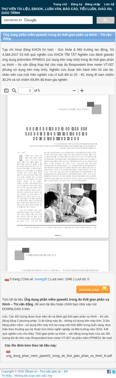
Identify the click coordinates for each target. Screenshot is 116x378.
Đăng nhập (92, 4)
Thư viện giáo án (50, 371)
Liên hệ (109, 4)
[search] (46, 20)
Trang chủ (60, 4)
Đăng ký (76, 4)
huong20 (41, 279)
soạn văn (35, 375)
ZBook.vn (31, 371)
